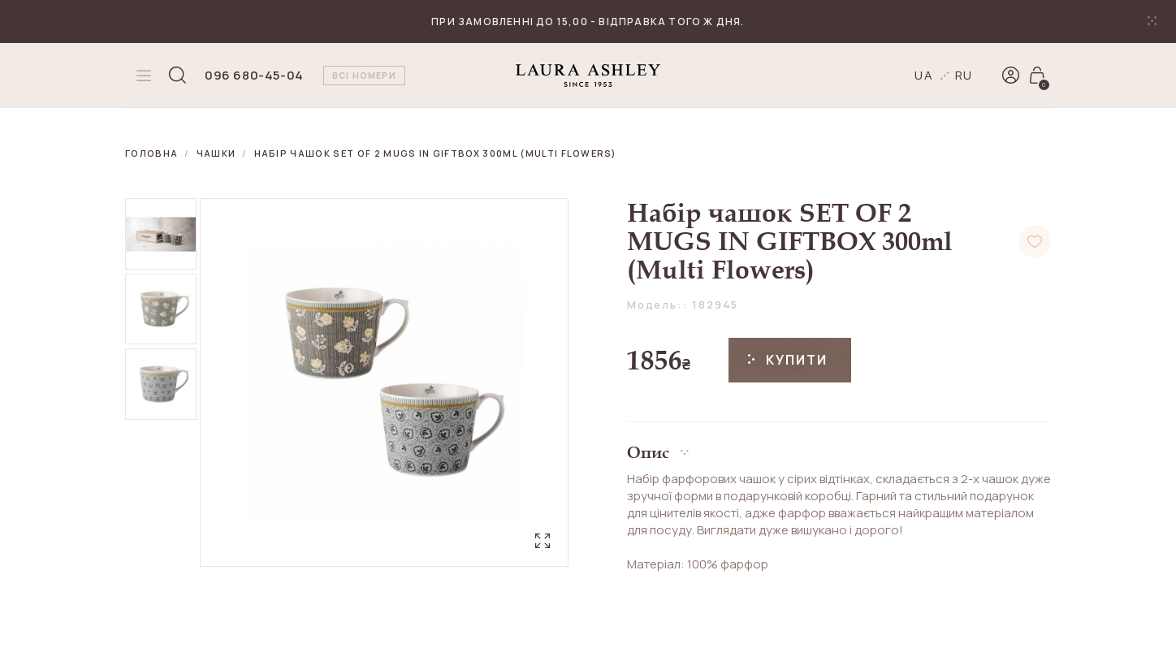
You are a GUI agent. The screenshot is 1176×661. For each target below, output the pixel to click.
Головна (151, 153)
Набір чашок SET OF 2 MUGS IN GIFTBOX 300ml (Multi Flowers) (435, 153)
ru (964, 75)
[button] (839, 446)
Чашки (216, 153)
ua (924, 75)
